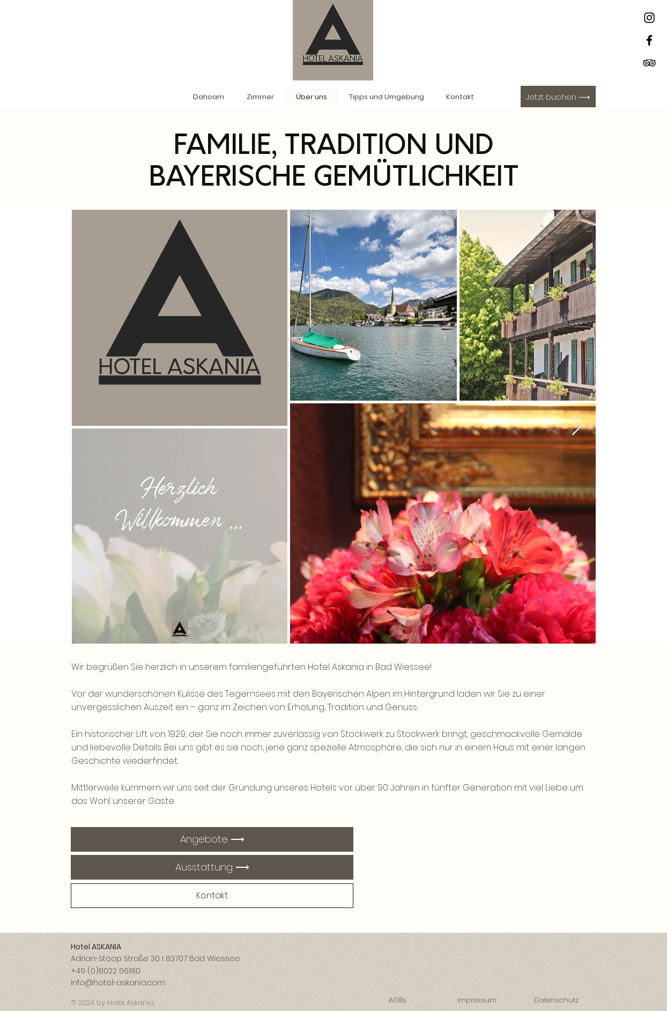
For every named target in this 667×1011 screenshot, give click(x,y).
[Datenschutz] (556, 1001)
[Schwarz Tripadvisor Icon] (649, 63)
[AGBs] (397, 1001)
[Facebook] (649, 40)
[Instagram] (649, 18)
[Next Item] (577, 426)
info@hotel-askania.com (118, 982)
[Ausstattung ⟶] (212, 867)
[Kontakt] (212, 895)
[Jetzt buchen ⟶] (558, 96)
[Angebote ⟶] (212, 839)
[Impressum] (476, 1001)
